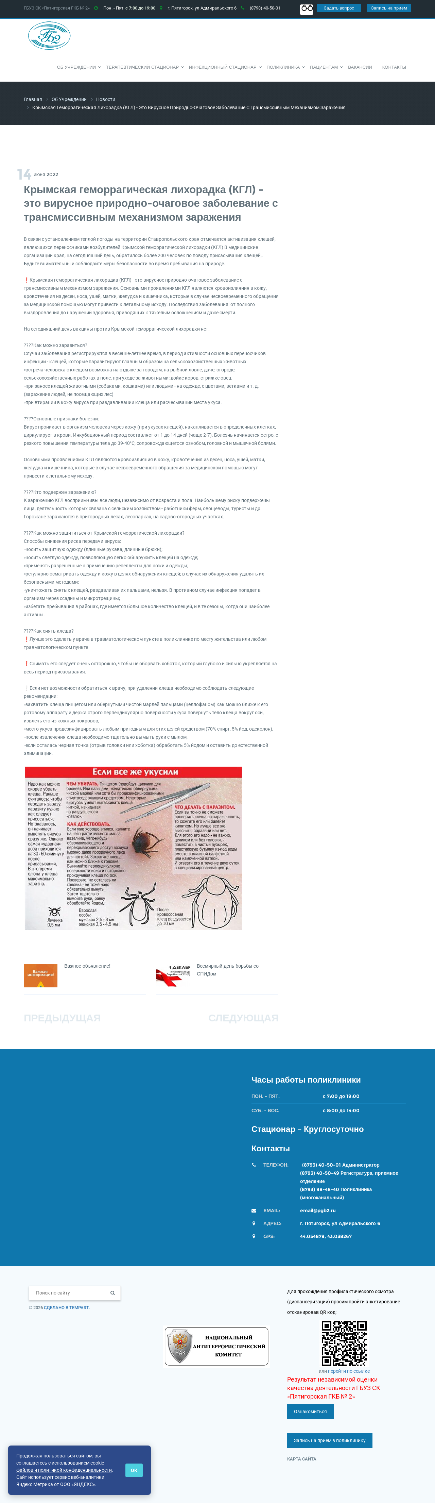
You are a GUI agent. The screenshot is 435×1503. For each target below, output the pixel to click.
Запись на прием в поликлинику (330, 1440)
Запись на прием (389, 8)
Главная (33, 99)
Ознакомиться (310, 1411)
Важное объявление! (88, 966)
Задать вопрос (339, 8)
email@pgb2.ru (318, 1210)
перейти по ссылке (349, 1371)
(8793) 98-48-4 (318, 1189)
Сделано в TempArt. (67, 1307)
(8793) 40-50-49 (319, 1173)
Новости (105, 99)
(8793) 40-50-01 (321, 1165)
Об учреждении (69, 99)
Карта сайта (301, 1459)
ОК (134, 1470)
